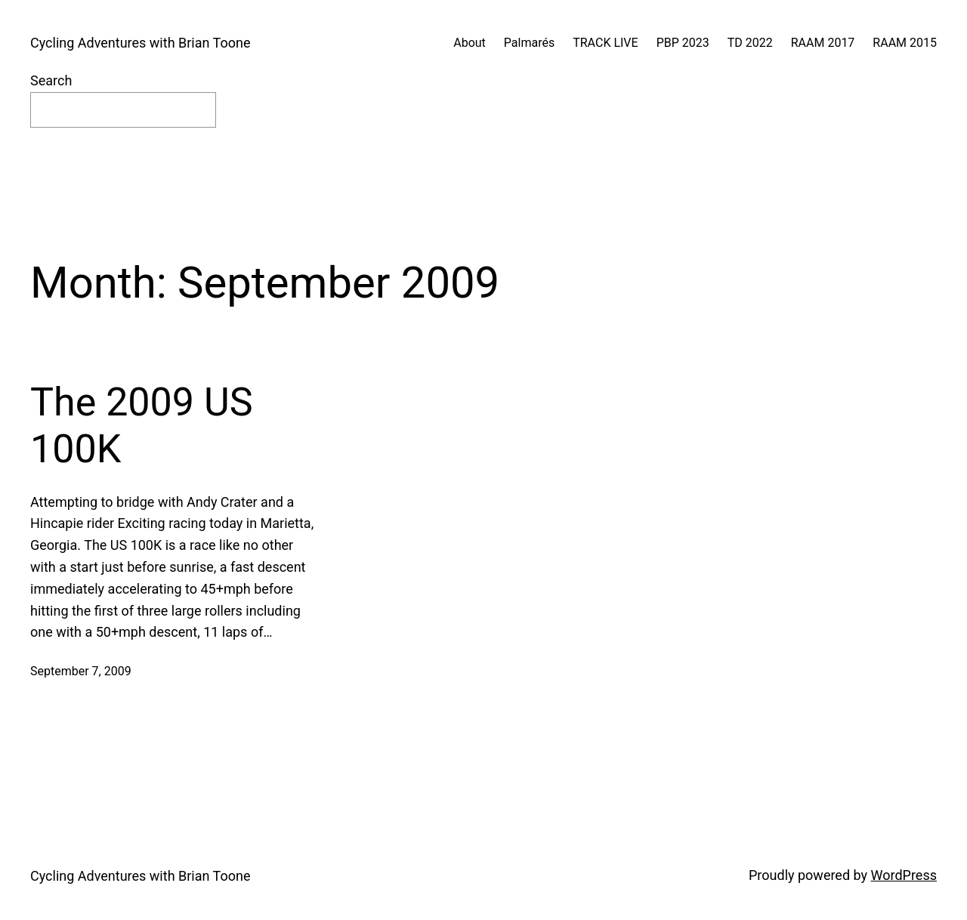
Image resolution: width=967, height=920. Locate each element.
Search (51, 80)
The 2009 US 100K (141, 425)
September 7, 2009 (80, 671)
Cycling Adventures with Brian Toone (140, 43)
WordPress (904, 875)
